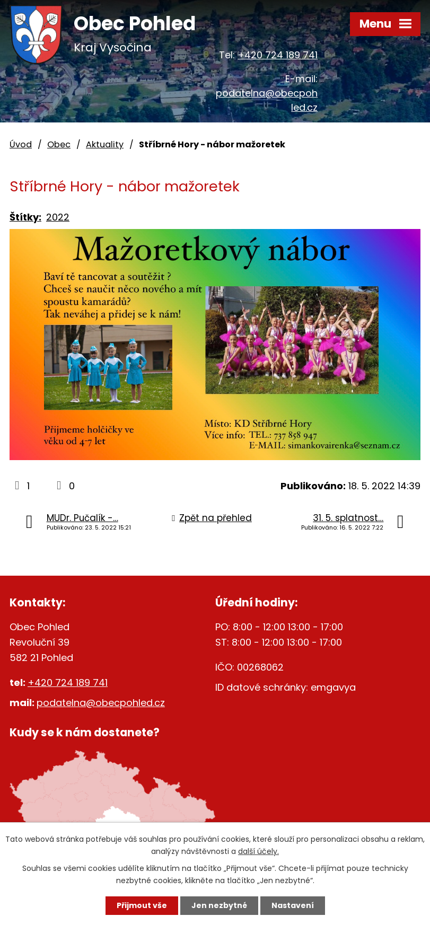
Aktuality (105, 144)
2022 (57, 217)
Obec (59, 144)
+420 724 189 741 (278, 54)
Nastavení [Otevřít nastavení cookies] (292, 905)
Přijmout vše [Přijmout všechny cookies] (142, 905)
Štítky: (25, 217)
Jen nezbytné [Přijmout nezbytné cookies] (219, 905)
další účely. (258, 851)
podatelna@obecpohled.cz (101, 702)
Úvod (21, 144)
